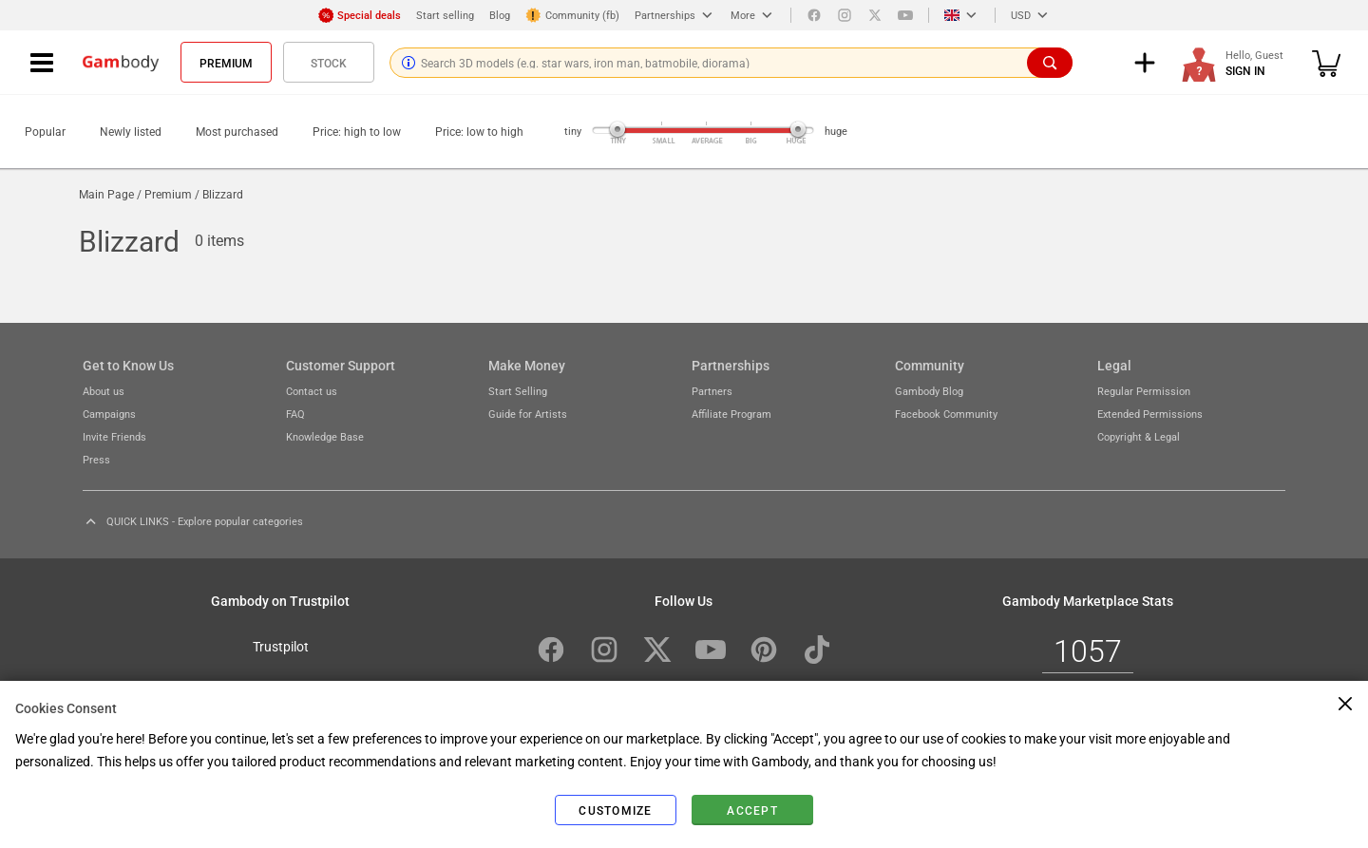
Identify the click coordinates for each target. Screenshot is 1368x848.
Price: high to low (357, 131)
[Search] (1050, 62)
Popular (45, 131)
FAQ (295, 413)
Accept (752, 810)
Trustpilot (281, 645)
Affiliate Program (731, 413)
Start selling (445, 14)
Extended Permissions (1150, 413)
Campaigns (109, 413)
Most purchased (237, 131)
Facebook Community (946, 413)
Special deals (359, 15)
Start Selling (517, 391)
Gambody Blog (929, 391)
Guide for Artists (527, 413)
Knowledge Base (325, 436)
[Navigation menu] (42, 63)
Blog (499, 14)
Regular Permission (1143, 391)
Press (96, 459)
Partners (712, 391)
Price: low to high (479, 131)
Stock (329, 62)
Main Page (106, 193)
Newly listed (131, 131)
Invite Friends (114, 436)
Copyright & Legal (1138, 436)
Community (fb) (572, 15)
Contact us (311, 391)
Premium (226, 62)
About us (103, 391)
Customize (615, 810)
